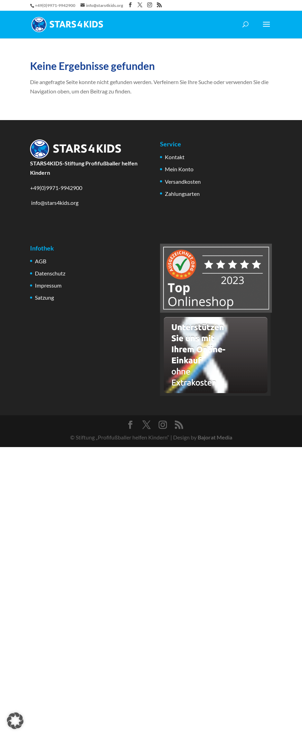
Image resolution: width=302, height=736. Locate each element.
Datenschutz (50, 273)
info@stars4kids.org (54, 202)
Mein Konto (179, 169)
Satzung (44, 297)
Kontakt (175, 157)
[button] (15, 721)
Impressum (48, 285)
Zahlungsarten (182, 193)
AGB (40, 261)
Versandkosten (183, 181)
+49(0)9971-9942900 (56, 187)
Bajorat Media (215, 437)
